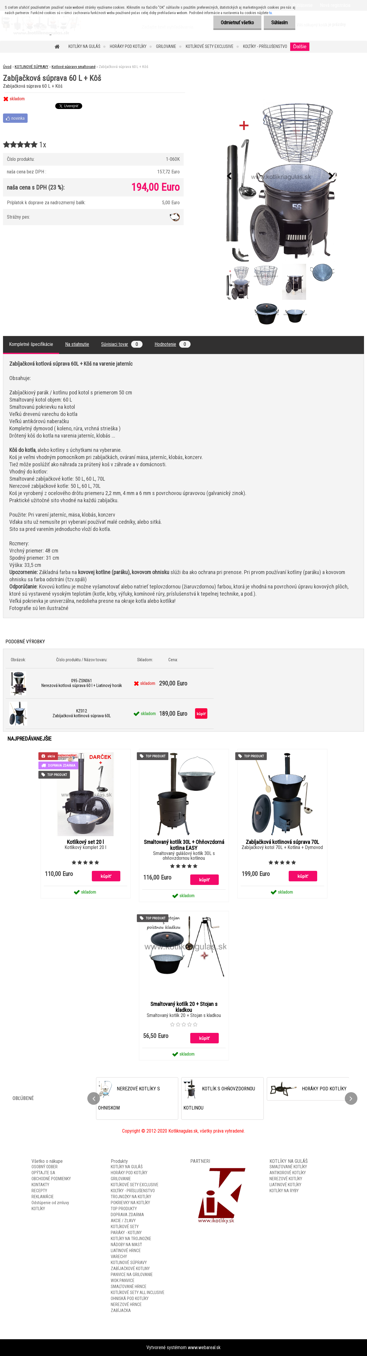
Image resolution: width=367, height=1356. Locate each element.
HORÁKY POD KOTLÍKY (128, 46)
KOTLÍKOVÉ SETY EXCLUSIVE (209, 46)
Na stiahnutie (77, 344)
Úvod (7, 66)
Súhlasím (279, 22)
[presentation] (229, 176)
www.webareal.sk (204, 1347)
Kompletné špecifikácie (31, 344)
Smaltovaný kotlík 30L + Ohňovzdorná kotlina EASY (184, 845)
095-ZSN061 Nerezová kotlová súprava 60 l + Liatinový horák (81, 683)
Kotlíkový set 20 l (85, 842)
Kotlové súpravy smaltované (73, 66)
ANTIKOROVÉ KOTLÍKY (287, 1172)
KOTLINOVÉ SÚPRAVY (31, 66)
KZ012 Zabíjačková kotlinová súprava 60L (82, 713)
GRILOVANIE (166, 46)
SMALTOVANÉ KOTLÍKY (288, 1166)
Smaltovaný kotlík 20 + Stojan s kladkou (184, 1007)
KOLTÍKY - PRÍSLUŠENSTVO (265, 46)
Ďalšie (299, 46)
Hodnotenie (173, 344)
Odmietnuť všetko (237, 22)
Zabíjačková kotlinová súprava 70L (282, 842)
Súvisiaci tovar (122, 344)
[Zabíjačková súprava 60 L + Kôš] (280, 176)
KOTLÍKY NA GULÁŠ (84, 46)
